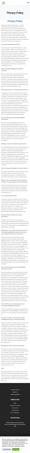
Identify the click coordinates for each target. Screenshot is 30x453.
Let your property (15, 389)
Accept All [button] (15, 449)
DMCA (15, 403)
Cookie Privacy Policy (15, 405)
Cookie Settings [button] (7, 449)
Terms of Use (15, 408)
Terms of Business (15, 412)
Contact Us (15, 392)
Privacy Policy (15, 410)
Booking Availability (15, 394)
